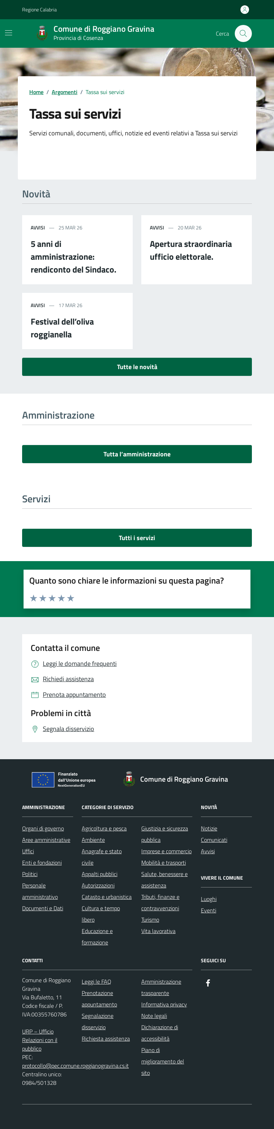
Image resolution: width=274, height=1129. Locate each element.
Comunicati (214, 839)
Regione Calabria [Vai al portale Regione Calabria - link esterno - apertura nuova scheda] (39, 9)
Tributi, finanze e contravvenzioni (160, 902)
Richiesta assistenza (106, 1038)
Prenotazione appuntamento (99, 999)
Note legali (154, 1015)
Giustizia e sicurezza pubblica (164, 834)
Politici (29, 874)
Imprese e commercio (166, 851)
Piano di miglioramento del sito (162, 1061)
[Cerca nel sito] (243, 33)
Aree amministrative (46, 839)
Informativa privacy (164, 1004)
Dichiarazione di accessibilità (159, 1033)
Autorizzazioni (98, 885)
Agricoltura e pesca (104, 828)
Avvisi (208, 851)
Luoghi (209, 899)
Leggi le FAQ (96, 981)
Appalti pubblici (99, 874)
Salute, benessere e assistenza (164, 880)
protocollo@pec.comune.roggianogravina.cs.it (75, 1065)
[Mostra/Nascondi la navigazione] (8, 33)
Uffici (28, 851)
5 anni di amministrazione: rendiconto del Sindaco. (73, 256)
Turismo (150, 919)
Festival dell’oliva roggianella (62, 328)
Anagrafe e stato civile (102, 857)
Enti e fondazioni (42, 862)
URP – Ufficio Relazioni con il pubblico (39, 1040)
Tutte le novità (137, 367)
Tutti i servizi (137, 538)
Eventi (208, 910)
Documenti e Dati (42, 908)
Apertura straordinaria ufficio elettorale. (191, 250)
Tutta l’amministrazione (137, 454)
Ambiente (93, 839)
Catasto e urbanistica (107, 896)
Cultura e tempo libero (101, 914)
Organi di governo (43, 828)
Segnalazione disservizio (97, 1021)
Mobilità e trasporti (163, 862)
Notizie (209, 828)
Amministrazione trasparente (161, 987)
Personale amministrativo (40, 891)
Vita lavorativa (158, 931)
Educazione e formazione (97, 937)
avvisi (38, 227)
